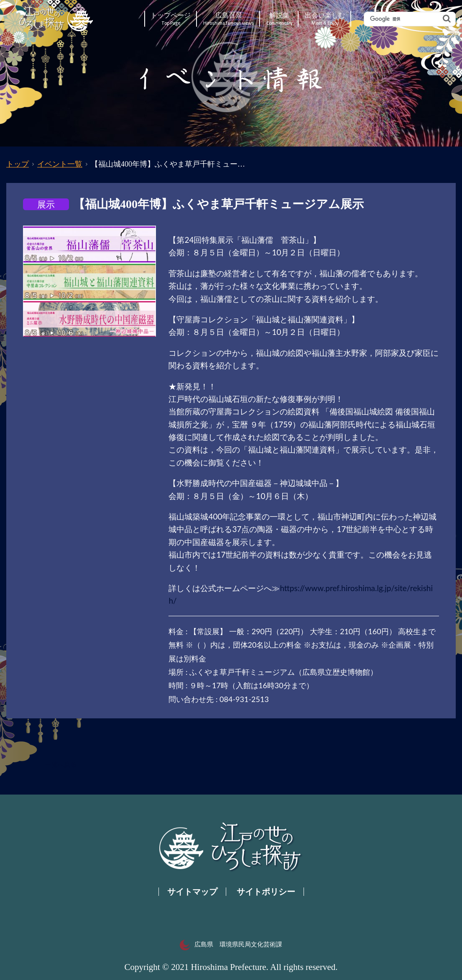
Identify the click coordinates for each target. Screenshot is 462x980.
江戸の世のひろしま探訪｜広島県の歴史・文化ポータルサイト (56, 19)
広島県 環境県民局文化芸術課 (231, 944)
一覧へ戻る (61, 764)
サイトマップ (192, 891)
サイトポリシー (266, 891)
